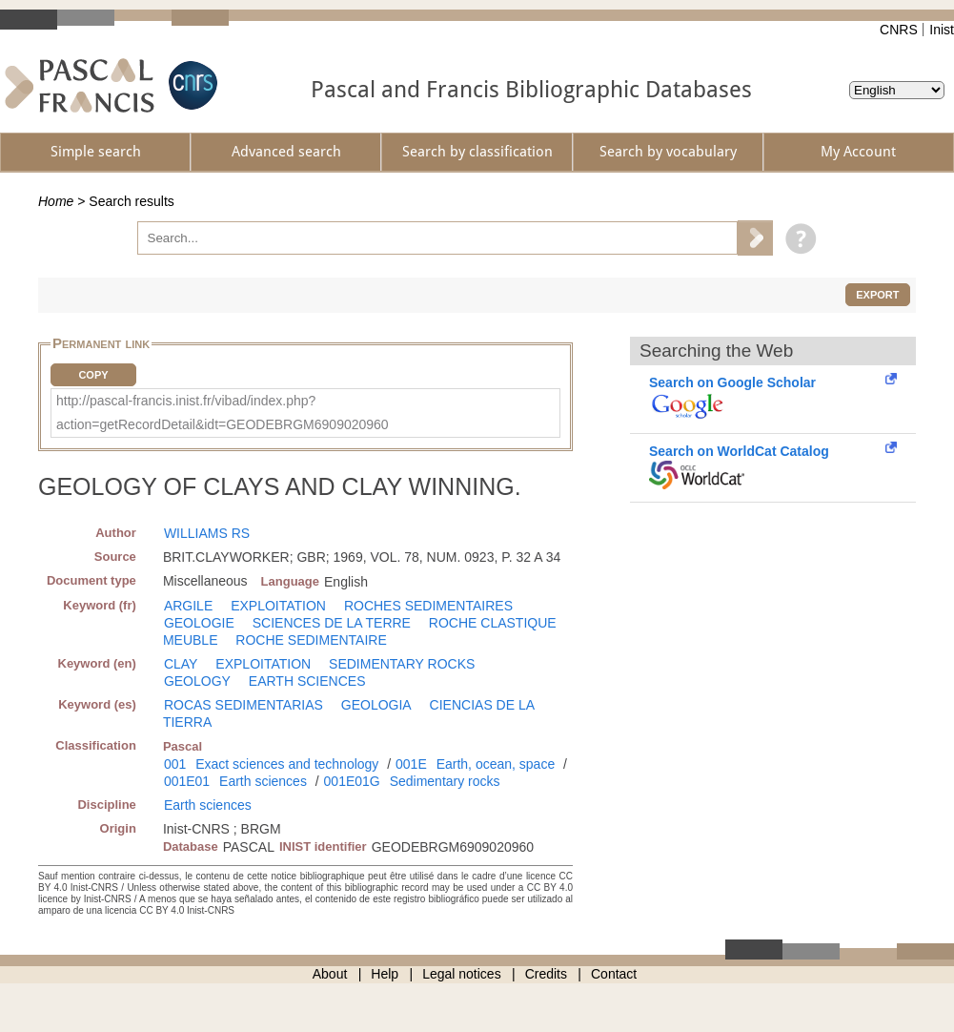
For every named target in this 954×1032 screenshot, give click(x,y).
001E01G (352, 781)
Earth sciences (263, 781)
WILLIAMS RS (207, 533)
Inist (941, 29)
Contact (614, 973)
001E (411, 764)
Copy (93, 375)
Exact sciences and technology (286, 764)
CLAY (181, 663)
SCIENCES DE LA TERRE (332, 622)
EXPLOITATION (278, 605)
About (330, 973)
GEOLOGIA (376, 704)
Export (877, 294)
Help (384, 973)
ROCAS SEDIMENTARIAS (243, 704)
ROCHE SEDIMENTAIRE (310, 640)
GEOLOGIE (199, 622)
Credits (546, 973)
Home (55, 201)
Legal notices (461, 973)
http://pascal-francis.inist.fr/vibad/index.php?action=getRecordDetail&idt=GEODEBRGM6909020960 (222, 412)
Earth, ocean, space (496, 764)
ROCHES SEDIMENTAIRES (428, 605)
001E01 (187, 781)
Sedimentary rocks (445, 781)
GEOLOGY (197, 681)
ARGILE (188, 605)
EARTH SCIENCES (307, 681)
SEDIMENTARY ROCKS (402, 663)
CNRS (899, 29)
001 (175, 764)
